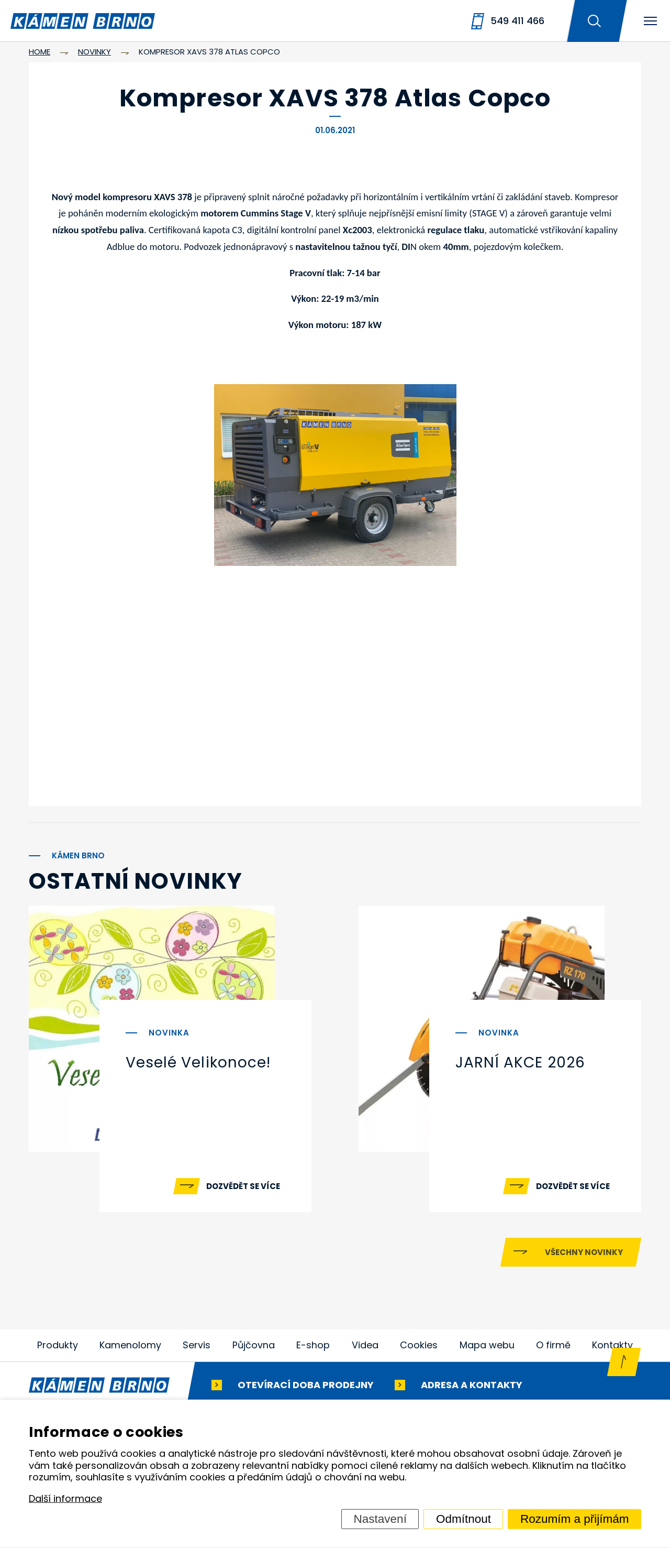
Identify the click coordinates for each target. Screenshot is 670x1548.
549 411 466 (517, 20)
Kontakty (612, 1348)
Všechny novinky (584, 1255)
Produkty (57, 1348)
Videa (365, 1348)
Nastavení (380, 1518)
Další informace (65, 1498)
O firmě (553, 1348)
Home (39, 51)
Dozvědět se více (243, 1186)
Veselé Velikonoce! (198, 1062)
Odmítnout (463, 1518)
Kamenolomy (130, 1348)
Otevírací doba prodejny (306, 1387)
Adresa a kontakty (471, 1387)
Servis (196, 1348)
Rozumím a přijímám (574, 1518)
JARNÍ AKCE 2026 (520, 1062)
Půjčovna (253, 1348)
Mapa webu (487, 1348)
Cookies (419, 1348)
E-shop (313, 1348)
